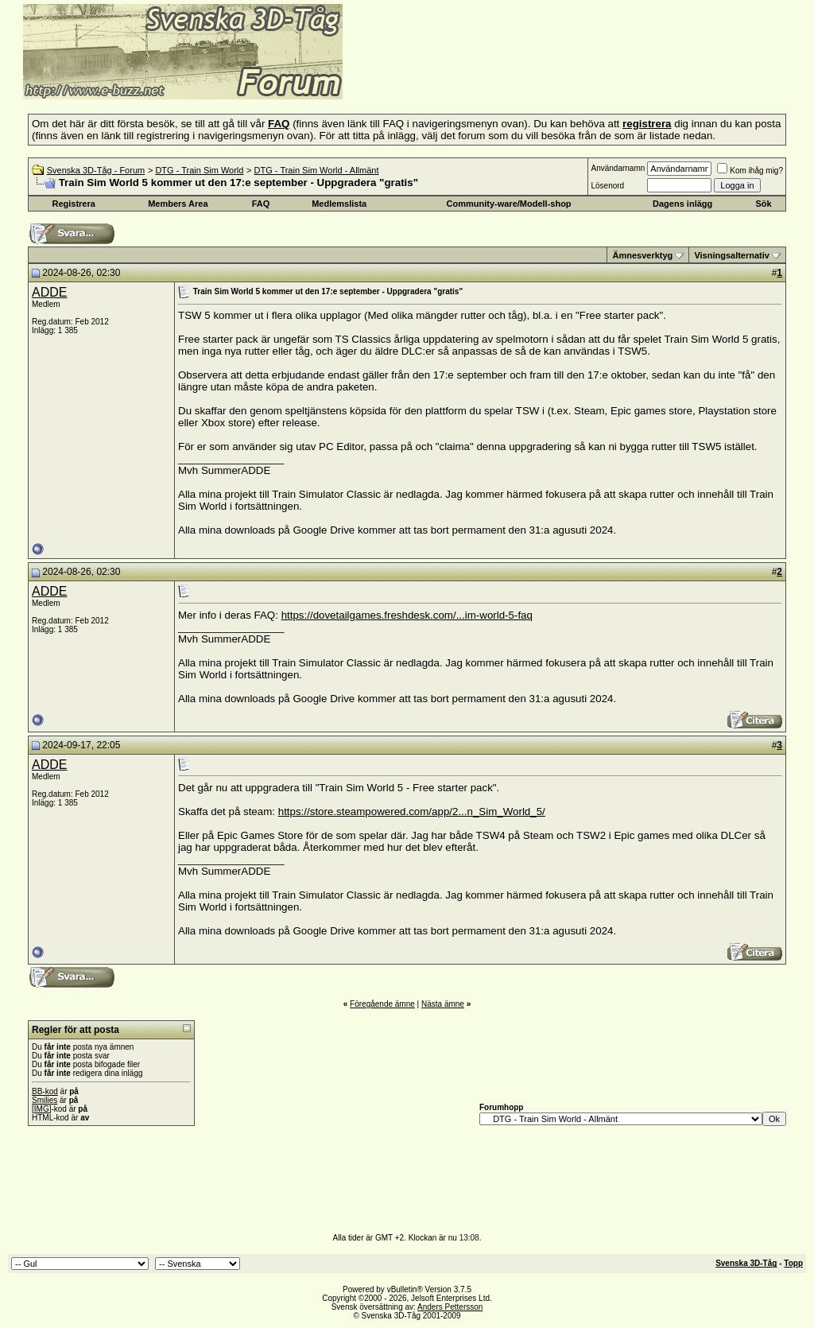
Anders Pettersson (450, 1307)
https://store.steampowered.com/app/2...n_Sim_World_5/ (411, 811)
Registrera (73, 203)
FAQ (261, 203)
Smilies (44, 1100)
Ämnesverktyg (642, 255)
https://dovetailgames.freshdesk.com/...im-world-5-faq (407, 615)
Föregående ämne (382, 1004)
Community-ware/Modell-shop (509, 203)
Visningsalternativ (731, 255)
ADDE (49, 292)
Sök (763, 203)
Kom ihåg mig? (750, 170)
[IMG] (41, 1109)
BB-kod (45, 1091)
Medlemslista (339, 203)
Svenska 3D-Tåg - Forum (96, 170)
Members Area (177, 203)
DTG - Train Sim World (199, 170)
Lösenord (607, 185)
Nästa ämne (442, 1004)
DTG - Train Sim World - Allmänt (316, 170)
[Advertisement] (537, 75)
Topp (793, 1263)
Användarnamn (618, 168)
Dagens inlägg (682, 203)
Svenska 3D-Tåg (746, 1263)
